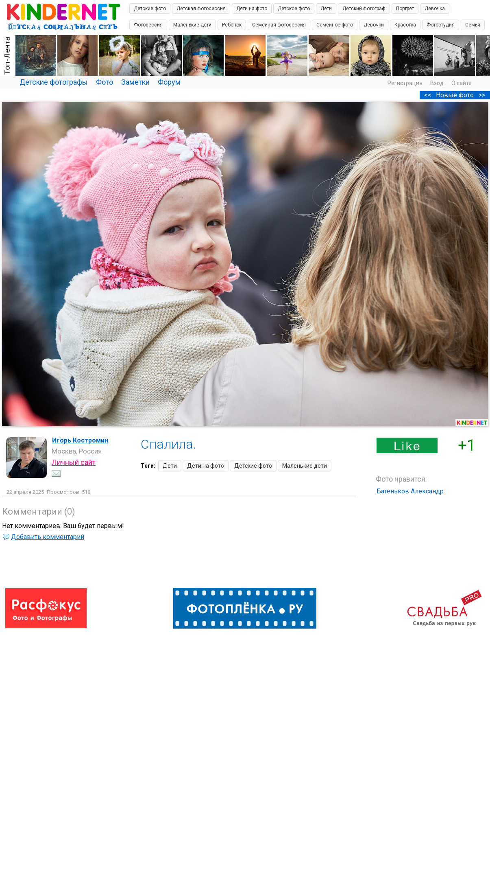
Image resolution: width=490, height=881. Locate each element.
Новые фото (455, 95)
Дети (326, 8)
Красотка (405, 25)
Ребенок (232, 25)
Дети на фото (251, 8)
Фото (104, 82)
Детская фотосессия (201, 8)
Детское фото (294, 8)
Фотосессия (148, 25)
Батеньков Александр (410, 491)
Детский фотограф (363, 8)
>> (482, 95)
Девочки (374, 25)
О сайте (461, 83)
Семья (472, 25)
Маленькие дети (192, 25)
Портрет (405, 8)
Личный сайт (74, 462)
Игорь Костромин (80, 440)
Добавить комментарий (47, 537)
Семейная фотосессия (279, 25)
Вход (437, 83)
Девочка (435, 8)
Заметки (135, 82)
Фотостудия (441, 25)
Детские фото (150, 8)
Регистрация (405, 83)
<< (427, 95)
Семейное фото (334, 25)
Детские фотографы (54, 82)
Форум (169, 82)
